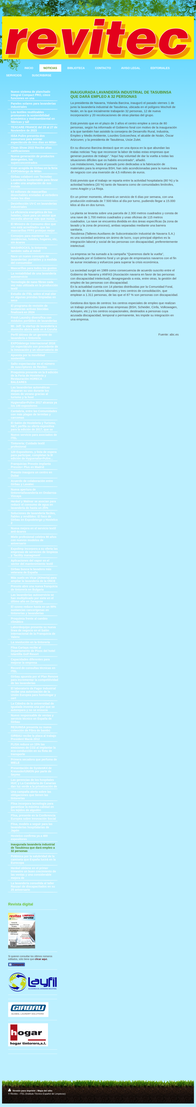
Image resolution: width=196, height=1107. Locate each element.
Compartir (16, 964)
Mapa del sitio (44, 1090)
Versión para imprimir (22, 1090)
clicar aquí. (41, 959)
